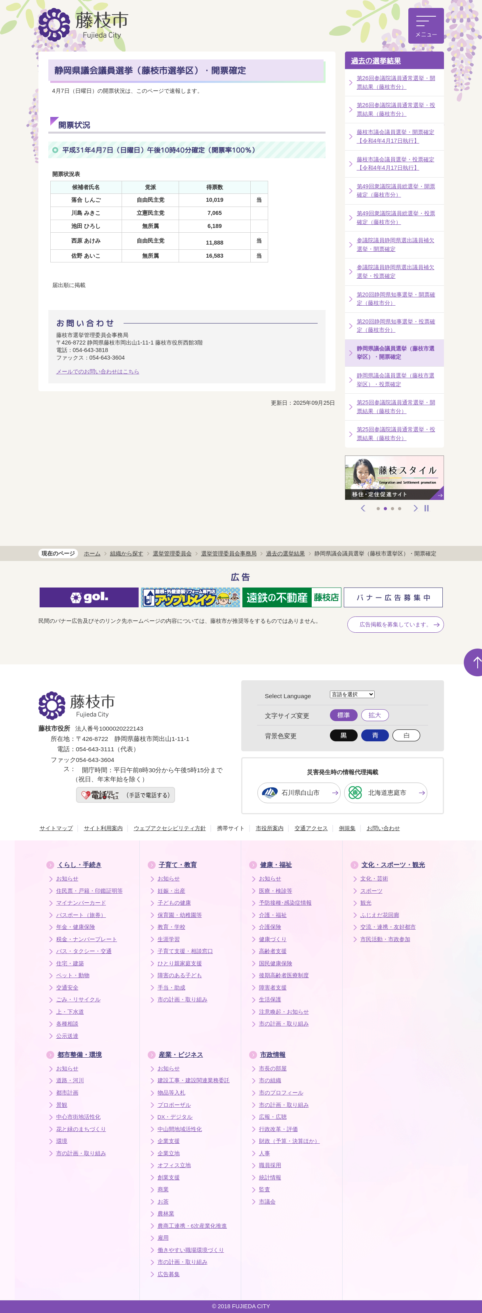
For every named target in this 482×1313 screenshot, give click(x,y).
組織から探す (126, 553)
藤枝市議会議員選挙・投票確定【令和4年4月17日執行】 (395, 163)
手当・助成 (171, 988)
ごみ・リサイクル (78, 1000)
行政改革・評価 (278, 1129)
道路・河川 (70, 1080)
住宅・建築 (70, 964)
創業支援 (169, 1178)
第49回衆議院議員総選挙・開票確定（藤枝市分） (396, 190)
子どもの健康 (174, 903)
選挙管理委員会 (172, 553)
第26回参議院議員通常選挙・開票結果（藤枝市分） (396, 82)
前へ (363, 508)
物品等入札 (171, 1093)
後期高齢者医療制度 (284, 975)
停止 (426, 508)
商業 (163, 1189)
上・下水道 (70, 1012)
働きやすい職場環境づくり (191, 1250)
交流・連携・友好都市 (388, 927)
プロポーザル (174, 1105)
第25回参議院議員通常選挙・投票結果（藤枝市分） (396, 433)
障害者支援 (273, 988)
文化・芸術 (374, 879)
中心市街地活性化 (78, 1117)
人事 (264, 1153)
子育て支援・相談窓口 (185, 951)
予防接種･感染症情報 (285, 903)
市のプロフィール (281, 1093)
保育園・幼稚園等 (180, 915)
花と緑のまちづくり (81, 1129)
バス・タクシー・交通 (84, 951)
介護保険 (270, 927)
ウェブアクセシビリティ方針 (170, 828)
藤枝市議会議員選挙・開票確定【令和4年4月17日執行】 (395, 136)
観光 (366, 903)
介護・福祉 (273, 915)
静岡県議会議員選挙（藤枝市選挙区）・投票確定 (395, 379)
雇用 (163, 1238)
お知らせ (67, 879)
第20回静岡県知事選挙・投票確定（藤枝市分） (396, 325)
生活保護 (270, 1000)
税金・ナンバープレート (86, 939)
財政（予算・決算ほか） (289, 1141)
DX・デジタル (175, 1117)
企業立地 (169, 1153)
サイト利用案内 (103, 828)
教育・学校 (171, 927)
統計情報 (270, 1178)
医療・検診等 (275, 891)
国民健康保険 (275, 964)
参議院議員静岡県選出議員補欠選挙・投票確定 (395, 271)
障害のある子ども (180, 975)
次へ (415, 508)
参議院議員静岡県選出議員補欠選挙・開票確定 (395, 244)
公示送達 (67, 1036)
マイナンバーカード (81, 903)
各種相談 (67, 1024)
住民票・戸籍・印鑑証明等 (89, 891)
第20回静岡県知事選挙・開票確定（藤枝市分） (396, 298)
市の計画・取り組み (183, 1000)
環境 (61, 1141)
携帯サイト (231, 828)
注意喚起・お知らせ (284, 1012)
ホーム (92, 553)
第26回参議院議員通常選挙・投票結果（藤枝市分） (396, 109)
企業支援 (169, 1141)
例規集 (347, 828)
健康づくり (273, 939)
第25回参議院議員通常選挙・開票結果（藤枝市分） (396, 406)
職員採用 (270, 1165)
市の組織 (270, 1080)
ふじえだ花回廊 (379, 915)
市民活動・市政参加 (385, 939)
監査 (264, 1189)
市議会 (267, 1202)
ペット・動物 (73, 975)
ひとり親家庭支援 (180, 964)
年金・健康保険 (75, 927)
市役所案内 (270, 828)
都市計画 (67, 1093)
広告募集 (169, 1274)
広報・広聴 (273, 1117)
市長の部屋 (273, 1069)
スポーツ (371, 891)
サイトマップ (56, 828)
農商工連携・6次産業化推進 (192, 1226)
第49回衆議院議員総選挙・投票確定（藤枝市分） (396, 217)
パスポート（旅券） (81, 915)
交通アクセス (311, 828)
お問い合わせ (383, 828)
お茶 (163, 1202)
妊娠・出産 (171, 891)
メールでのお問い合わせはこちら (97, 371)
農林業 (166, 1214)
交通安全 (67, 988)
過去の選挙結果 (376, 61)
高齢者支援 (273, 951)
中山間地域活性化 (180, 1129)
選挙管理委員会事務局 (229, 553)
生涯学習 (169, 939)
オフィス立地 (174, 1165)
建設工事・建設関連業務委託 (194, 1080)
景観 (61, 1105)
